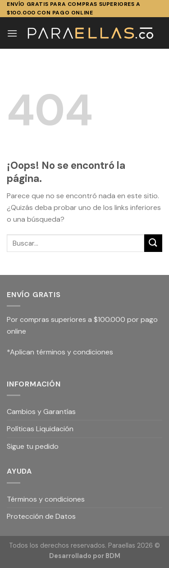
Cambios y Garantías (41, 411)
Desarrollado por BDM (84, 556)
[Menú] (12, 33)
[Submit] (153, 243)
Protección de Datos (41, 516)
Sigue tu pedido (33, 446)
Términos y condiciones (46, 499)
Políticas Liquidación (40, 428)
